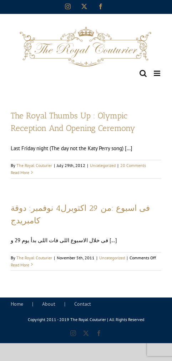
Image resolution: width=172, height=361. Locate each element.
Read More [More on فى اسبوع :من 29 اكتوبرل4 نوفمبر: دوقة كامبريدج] (20, 265)
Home (17, 304)
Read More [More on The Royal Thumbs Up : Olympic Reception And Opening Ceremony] (20, 172)
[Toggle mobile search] (143, 73)
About (48, 304)
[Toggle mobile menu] (157, 73)
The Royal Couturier (34, 165)
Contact (82, 304)
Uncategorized (103, 165)
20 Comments (133, 165)
